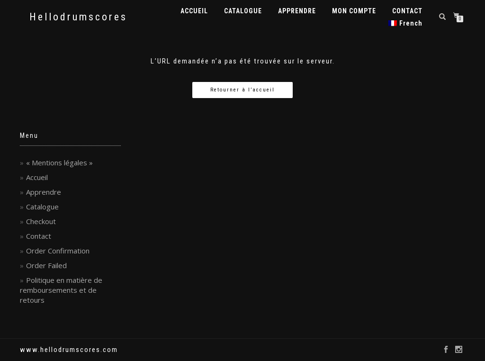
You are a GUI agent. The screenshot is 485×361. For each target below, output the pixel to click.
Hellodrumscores (78, 17)
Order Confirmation (58, 250)
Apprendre (43, 192)
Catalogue (42, 206)
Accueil (37, 177)
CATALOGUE (243, 11)
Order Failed (46, 265)
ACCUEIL (194, 11)
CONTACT (407, 11)
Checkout (41, 221)
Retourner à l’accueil (242, 90)
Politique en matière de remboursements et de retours (61, 290)
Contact (38, 236)
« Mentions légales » (59, 162)
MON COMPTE (354, 11)
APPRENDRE (297, 11)
